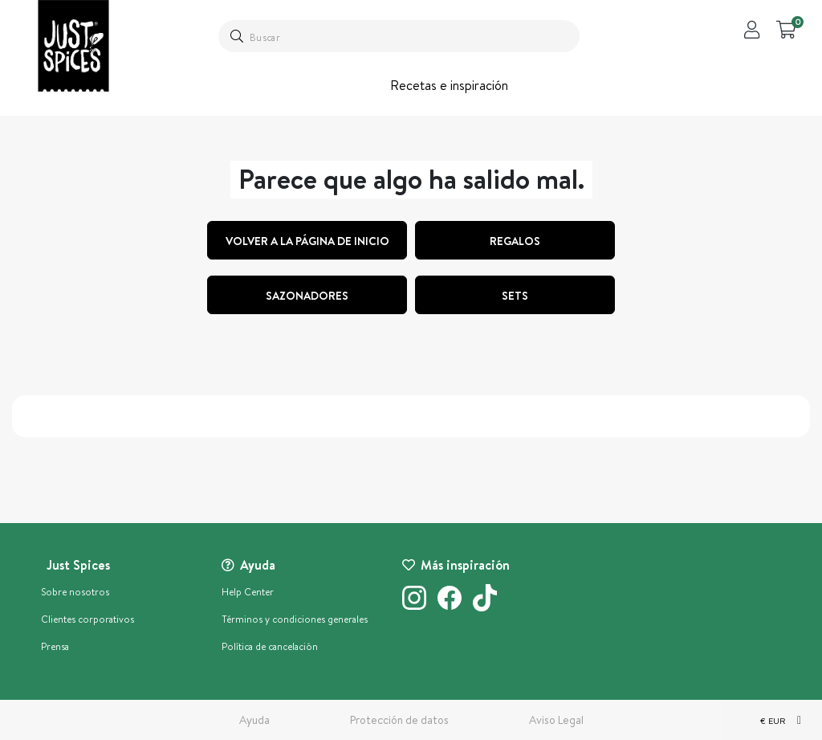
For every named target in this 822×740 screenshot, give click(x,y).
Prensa (55, 646)
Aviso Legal (556, 720)
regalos (515, 241)
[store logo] (73, 46)
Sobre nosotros (75, 592)
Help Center (248, 592)
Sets (515, 296)
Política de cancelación (270, 646)
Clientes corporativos (87, 619)
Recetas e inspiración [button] (449, 85)
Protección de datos (399, 720)
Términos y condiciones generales (295, 619)
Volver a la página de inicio (307, 241)
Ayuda (254, 720)
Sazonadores (307, 296)
